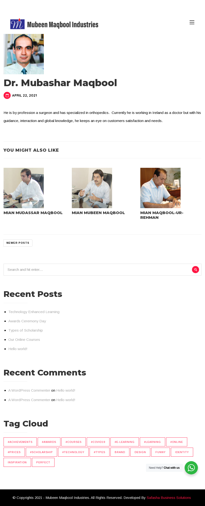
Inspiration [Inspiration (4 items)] (17, 462)
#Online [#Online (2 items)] (176, 441)
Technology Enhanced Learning (33, 312)
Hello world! (17, 349)
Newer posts (17, 242)
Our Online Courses (24, 339)
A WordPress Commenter (29, 390)
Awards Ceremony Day (27, 321)
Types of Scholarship (25, 330)
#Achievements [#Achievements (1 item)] (20, 441)
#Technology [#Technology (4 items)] (73, 452)
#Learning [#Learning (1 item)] (152, 441)
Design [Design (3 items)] (140, 452)
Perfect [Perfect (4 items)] (43, 462)
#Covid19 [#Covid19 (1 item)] (98, 441)
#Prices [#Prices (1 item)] (14, 452)
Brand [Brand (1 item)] (120, 452)
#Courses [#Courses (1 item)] (74, 441)
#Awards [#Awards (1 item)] (49, 441)
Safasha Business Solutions (169, 498)
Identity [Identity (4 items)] (182, 452)
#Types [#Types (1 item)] (99, 452)
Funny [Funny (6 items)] (160, 452)
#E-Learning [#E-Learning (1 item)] (125, 441)
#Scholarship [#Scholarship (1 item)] (41, 452)
